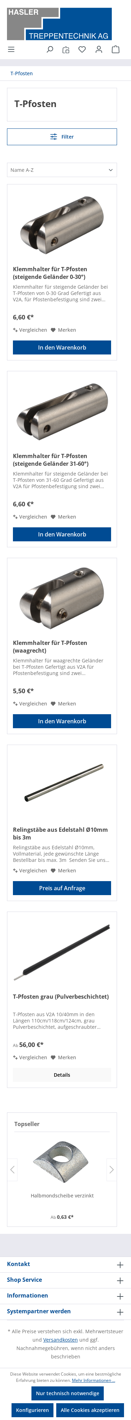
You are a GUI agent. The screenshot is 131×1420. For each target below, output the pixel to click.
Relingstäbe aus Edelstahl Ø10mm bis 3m (60, 833)
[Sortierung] (62, 170)
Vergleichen (30, 329)
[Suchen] (49, 49)
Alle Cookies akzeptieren (90, 1410)
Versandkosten (60, 1339)
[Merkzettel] (82, 49)
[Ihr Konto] (98, 49)
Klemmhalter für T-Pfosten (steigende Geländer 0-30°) (50, 272)
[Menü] (13, 49)
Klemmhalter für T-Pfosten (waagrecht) (50, 646)
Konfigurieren (32, 1410)
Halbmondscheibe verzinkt (62, 1195)
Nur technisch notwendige (67, 1393)
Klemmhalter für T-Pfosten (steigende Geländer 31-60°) (50, 459)
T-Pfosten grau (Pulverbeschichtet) (61, 996)
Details (62, 1074)
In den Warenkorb (62, 347)
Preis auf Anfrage (62, 888)
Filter (61, 136)
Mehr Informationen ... (93, 1380)
